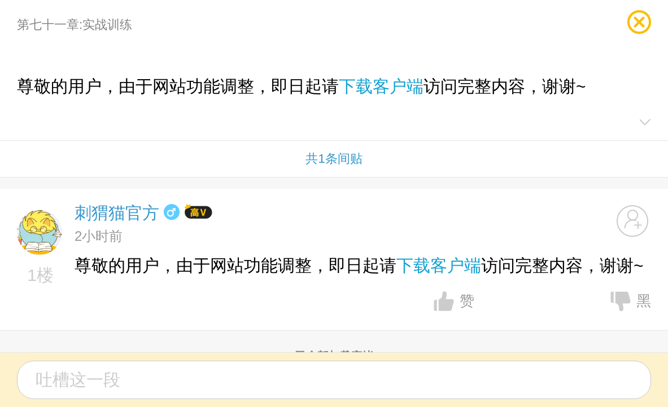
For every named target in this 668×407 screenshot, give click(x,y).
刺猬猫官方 (117, 213)
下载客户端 (381, 86)
